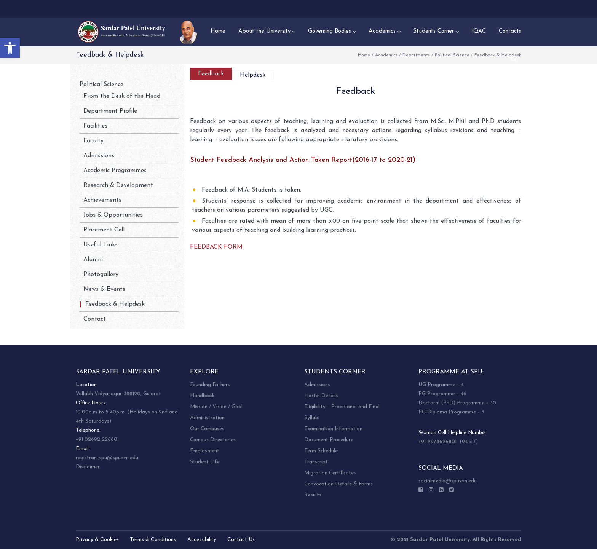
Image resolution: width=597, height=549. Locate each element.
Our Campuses (207, 428)
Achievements (102, 200)
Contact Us (241, 540)
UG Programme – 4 (441, 384)
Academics (386, 55)
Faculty (93, 141)
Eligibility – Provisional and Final (342, 406)
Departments (416, 55)
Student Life (205, 462)
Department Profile (110, 111)
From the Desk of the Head (121, 96)
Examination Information (333, 428)
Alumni (93, 260)
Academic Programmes (115, 171)
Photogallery (100, 274)
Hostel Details (321, 395)
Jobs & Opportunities (113, 215)
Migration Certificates (330, 473)
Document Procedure (328, 439)
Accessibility (201, 540)
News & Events (104, 289)
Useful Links (100, 245)
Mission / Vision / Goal (216, 406)
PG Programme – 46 (442, 393)
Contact (94, 319)
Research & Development (118, 185)
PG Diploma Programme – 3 (451, 412)
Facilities (95, 126)
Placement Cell (104, 230)
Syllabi (311, 417)
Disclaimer (88, 466)
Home (364, 55)
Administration (207, 417)
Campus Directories (213, 439)
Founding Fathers (210, 384)
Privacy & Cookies (97, 540)
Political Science (452, 55)
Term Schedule (321, 450)
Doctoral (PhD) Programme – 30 (457, 403)
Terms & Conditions (153, 540)
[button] (10, 48)
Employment (204, 450)
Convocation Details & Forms (338, 484)
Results (312, 495)
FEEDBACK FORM (216, 247)
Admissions (98, 156)
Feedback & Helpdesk (115, 304)
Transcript (316, 462)
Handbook (202, 395)
